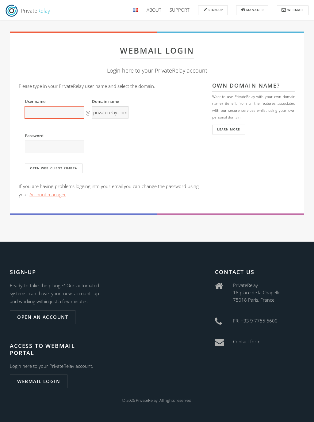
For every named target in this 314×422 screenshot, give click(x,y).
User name (35, 101)
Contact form (246, 341)
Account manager (47, 194)
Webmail (292, 10)
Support (180, 10)
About (154, 10)
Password (34, 135)
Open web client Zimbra (53, 168)
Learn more (228, 129)
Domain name (105, 101)
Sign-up (213, 10)
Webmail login (38, 381)
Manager (252, 10)
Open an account (42, 317)
